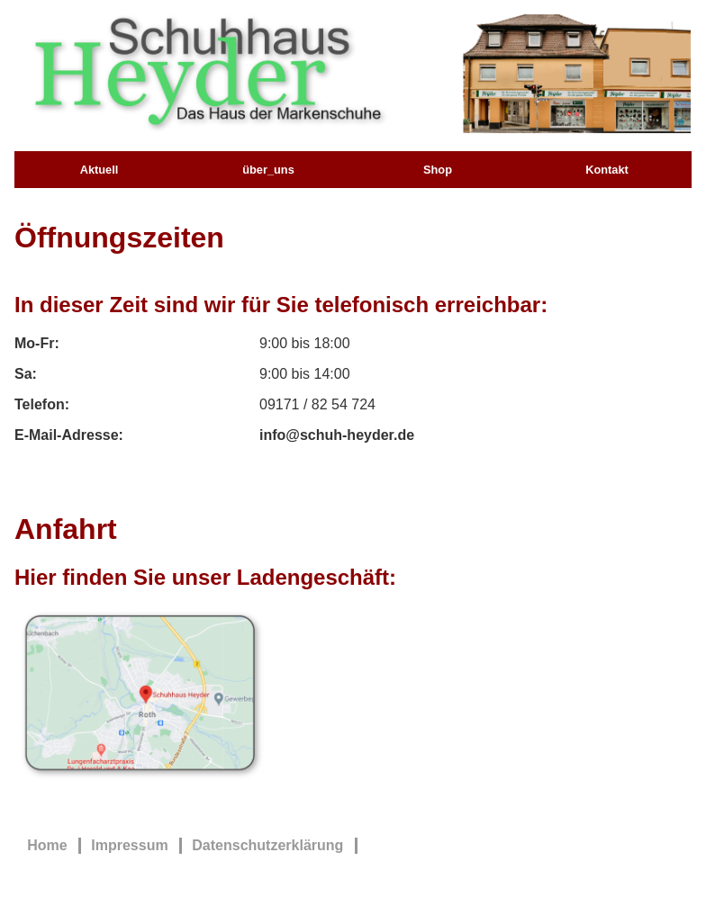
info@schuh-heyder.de (336, 435)
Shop (437, 169)
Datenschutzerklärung (267, 845)
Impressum (129, 845)
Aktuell (99, 169)
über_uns (268, 169)
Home (47, 845)
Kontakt (607, 169)
